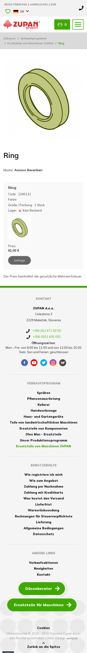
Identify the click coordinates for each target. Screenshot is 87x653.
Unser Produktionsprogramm (43, 440)
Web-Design (56, 638)
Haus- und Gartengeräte (43, 416)
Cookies (43, 628)
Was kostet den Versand (43, 498)
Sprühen (43, 393)
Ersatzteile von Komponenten (43, 428)
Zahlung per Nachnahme (43, 486)
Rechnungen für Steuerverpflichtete (43, 516)
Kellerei (43, 405)
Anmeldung (39, 4)
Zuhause (9, 38)
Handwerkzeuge (44, 410)
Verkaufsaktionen (43, 562)
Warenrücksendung (43, 510)
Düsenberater (42, 588)
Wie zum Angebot (43, 480)
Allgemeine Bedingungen (44, 528)
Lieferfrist (43, 504)
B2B (53, 4)
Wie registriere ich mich (43, 474)
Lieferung (43, 522)
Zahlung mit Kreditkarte (43, 492)
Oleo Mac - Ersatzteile (43, 434)
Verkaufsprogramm (33, 38)
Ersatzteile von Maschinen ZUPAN (30, 43)
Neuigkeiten (43, 568)
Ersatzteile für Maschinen (42, 604)
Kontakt (43, 574)
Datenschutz (43, 534)
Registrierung (16, 4)
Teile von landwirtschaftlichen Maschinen (43, 422)
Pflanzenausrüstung (43, 398)
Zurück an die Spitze (43, 645)
